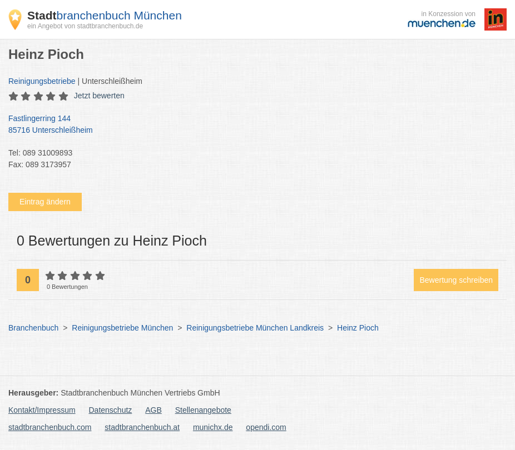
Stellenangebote (203, 410)
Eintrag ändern (45, 201)
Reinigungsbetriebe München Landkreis (255, 327)
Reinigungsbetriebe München (122, 327)
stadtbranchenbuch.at (142, 427)
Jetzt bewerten (99, 95)
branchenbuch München (104, 15)
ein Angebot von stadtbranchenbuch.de (85, 26)
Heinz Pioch (358, 327)
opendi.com (266, 427)
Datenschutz (110, 410)
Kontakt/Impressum (42, 410)
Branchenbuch (33, 327)
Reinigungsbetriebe (42, 81)
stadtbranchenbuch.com (49, 427)
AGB (153, 410)
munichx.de (213, 427)
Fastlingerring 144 (252, 125)
